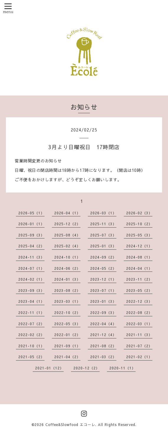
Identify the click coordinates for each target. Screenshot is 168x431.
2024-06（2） (67, 268)
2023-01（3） (103, 301)
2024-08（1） (139, 257)
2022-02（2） (31, 334)
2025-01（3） (103, 246)
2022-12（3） (139, 301)
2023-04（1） (31, 301)
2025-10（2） (139, 223)
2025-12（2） (67, 223)
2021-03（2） (103, 356)
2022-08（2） (139, 312)
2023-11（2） (139, 279)
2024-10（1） (67, 257)
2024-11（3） (31, 257)
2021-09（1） (67, 345)
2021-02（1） (139, 356)
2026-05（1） (31, 212)
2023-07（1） (103, 290)
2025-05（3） (139, 235)
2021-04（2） (67, 356)
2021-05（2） (31, 356)
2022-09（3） (103, 312)
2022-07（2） (31, 323)
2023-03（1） (67, 301)
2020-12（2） (86, 368)
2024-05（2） (103, 268)
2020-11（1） (122, 368)
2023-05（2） (139, 290)
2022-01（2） (67, 334)
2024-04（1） (139, 268)
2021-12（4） (103, 334)
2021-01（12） (49, 368)
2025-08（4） (67, 235)
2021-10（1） (31, 345)
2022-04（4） (103, 323)
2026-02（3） (139, 212)
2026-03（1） (103, 212)
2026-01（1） (31, 223)
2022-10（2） (67, 312)
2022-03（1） (139, 323)
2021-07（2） (139, 345)
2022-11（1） (31, 312)
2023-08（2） (67, 290)
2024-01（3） (67, 279)
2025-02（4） (67, 246)
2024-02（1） (31, 279)
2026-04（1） (67, 212)
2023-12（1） (103, 279)
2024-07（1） (31, 268)
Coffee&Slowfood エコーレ (70, 424)
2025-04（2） (31, 246)
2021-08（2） (103, 345)
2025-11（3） (103, 223)
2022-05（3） (67, 323)
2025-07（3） (103, 235)
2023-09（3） (31, 290)
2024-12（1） (139, 246)
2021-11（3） (139, 334)
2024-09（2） (103, 257)
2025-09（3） (31, 235)
